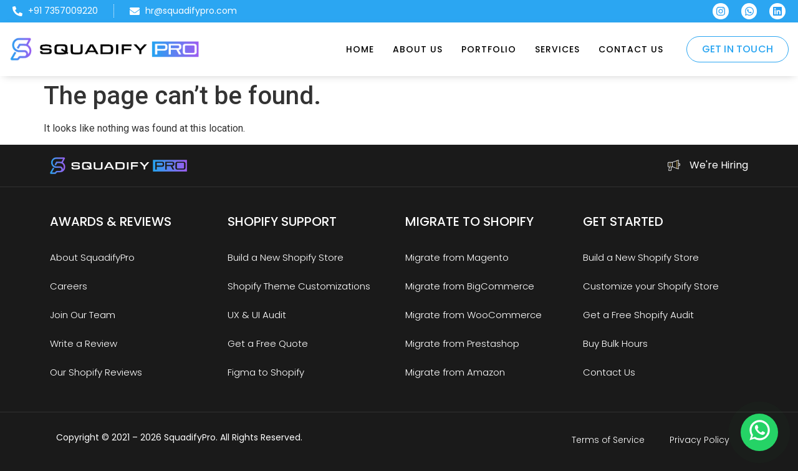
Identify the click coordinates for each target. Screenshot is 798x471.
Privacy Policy (699, 440)
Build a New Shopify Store (286, 257)
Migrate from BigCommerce (469, 286)
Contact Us (630, 49)
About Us (418, 49)
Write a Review (83, 343)
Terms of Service (608, 440)
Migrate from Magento (457, 257)
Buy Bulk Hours (615, 343)
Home (360, 49)
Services (557, 49)
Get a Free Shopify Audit (638, 314)
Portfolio (488, 49)
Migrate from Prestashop (462, 343)
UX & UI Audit (257, 314)
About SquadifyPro (92, 257)
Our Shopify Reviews (96, 372)
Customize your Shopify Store (651, 286)
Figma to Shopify (266, 372)
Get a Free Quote (268, 343)
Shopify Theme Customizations (299, 286)
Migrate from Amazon (455, 372)
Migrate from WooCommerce (473, 314)
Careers (68, 286)
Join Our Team (82, 314)
